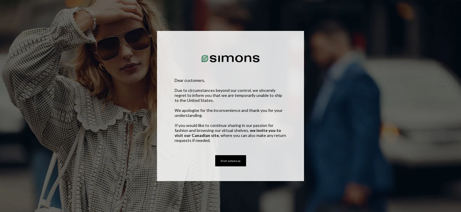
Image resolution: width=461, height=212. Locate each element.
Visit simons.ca (230, 161)
